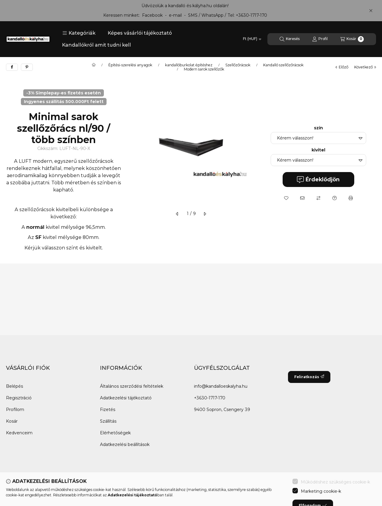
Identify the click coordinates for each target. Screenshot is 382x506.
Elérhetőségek (115, 433)
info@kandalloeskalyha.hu (220, 386)
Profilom (15, 409)
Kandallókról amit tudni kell (96, 45)
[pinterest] (27, 67)
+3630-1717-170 (251, 15)
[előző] (177, 214)
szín (318, 128)
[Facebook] (12, 494)
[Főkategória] (94, 65)
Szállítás (108, 421)
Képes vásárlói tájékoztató (140, 33)
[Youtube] (48, 494)
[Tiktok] (72, 494)
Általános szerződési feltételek (131, 386)
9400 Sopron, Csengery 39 (222, 409)
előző (341, 67)
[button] (79, 33)
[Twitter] (36, 494)
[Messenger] (24, 494)
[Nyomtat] (351, 198)
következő (365, 67)
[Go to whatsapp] (367, 488)
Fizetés (107, 409)
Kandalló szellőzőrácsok (283, 65)
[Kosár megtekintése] (352, 39)
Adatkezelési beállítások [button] (125, 444)
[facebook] (12, 67)
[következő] (205, 214)
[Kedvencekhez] (286, 198)
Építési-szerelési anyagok (130, 65)
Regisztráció (19, 398)
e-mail (175, 15)
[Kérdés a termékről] (334, 198)
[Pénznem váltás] (252, 39)
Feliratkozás (309, 377)
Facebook (152, 15)
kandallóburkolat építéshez (188, 65)
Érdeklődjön (318, 179)
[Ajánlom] (302, 198)
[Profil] (320, 39)
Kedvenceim (19, 433)
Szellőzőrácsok (237, 65)
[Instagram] (60, 494)
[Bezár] (371, 10)
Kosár (12, 421)
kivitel (318, 150)
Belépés (14, 386)
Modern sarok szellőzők (204, 69)
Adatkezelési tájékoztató (126, 398)
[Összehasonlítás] (318, 198)
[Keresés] (289, 39)
